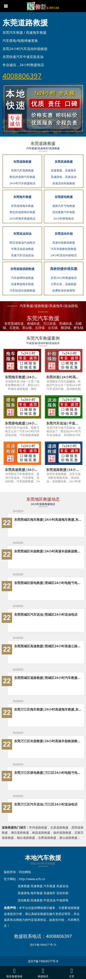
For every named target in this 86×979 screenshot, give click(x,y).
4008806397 (59, 936)
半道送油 (49, 900)
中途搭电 (62, 900)
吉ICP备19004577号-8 (43, 961)
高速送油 (62, 886)
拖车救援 (36, 893)
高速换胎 (36, 900)
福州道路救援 (62, 832)
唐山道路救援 (68, 838)
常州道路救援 (38, 827)
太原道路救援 (59, 827)
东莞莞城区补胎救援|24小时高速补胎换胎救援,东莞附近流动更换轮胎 (48, 551)
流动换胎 (24, 900)
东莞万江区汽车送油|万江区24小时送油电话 (46, 804)
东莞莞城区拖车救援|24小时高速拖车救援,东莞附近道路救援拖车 (48, 519)
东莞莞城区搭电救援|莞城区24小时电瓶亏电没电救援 (48, 582)
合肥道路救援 (47, 838)
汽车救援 (49, 886)
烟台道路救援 (26, 838)
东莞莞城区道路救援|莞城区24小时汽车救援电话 (48, 677)
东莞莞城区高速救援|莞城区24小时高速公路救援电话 (48, 646)
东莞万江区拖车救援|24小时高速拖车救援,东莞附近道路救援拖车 (48, 709)
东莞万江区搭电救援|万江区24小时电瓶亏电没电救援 (48, 772)
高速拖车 (49, 893)
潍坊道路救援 (20, 832)
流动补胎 (62, 893)
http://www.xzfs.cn (32, 879)
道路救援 (24, 886)
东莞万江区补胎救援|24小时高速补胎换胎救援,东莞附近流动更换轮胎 (48, 741)
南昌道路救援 (41, 832)
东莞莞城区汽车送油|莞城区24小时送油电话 (46, 614)
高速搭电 (24, 893)
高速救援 (36, 886)
